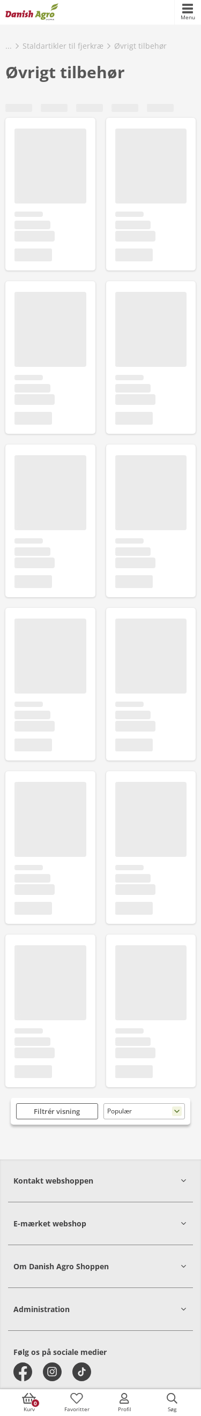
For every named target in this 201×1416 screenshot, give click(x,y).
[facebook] (22, 1371)
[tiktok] (81, 1371)
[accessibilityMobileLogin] (124, 1402)
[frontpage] (31, 12)
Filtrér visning (57, 1111)
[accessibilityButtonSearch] (172, 1402)
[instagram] (52, 1371)
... (8, 46)
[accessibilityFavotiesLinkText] (76, 1402)
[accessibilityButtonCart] (29, 1402)
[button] (100, 1180)
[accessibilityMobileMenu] (187, 12)
